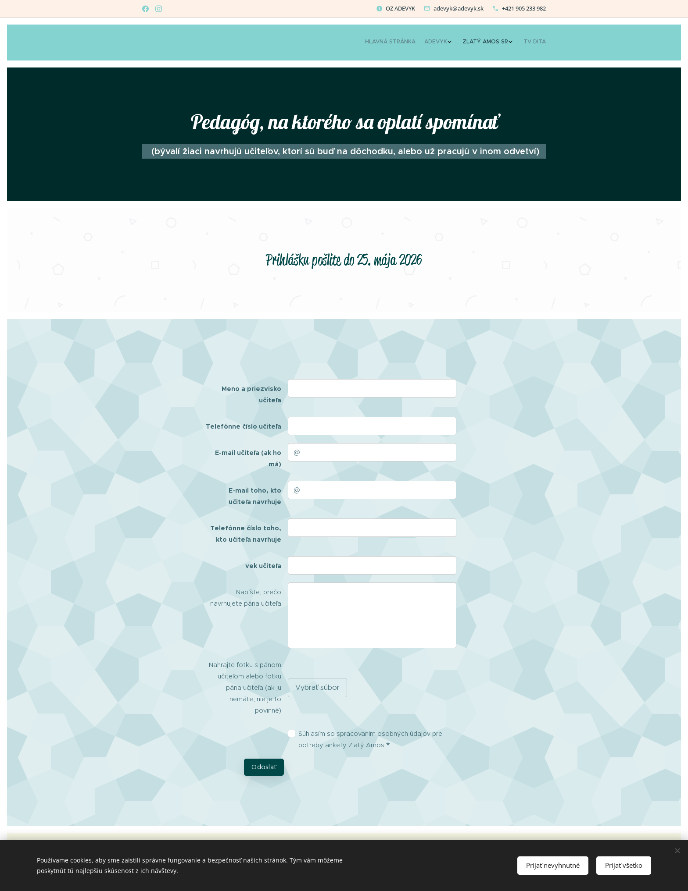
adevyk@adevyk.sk (459, 8)
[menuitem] (507, 42)
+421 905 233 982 (524, 8)
